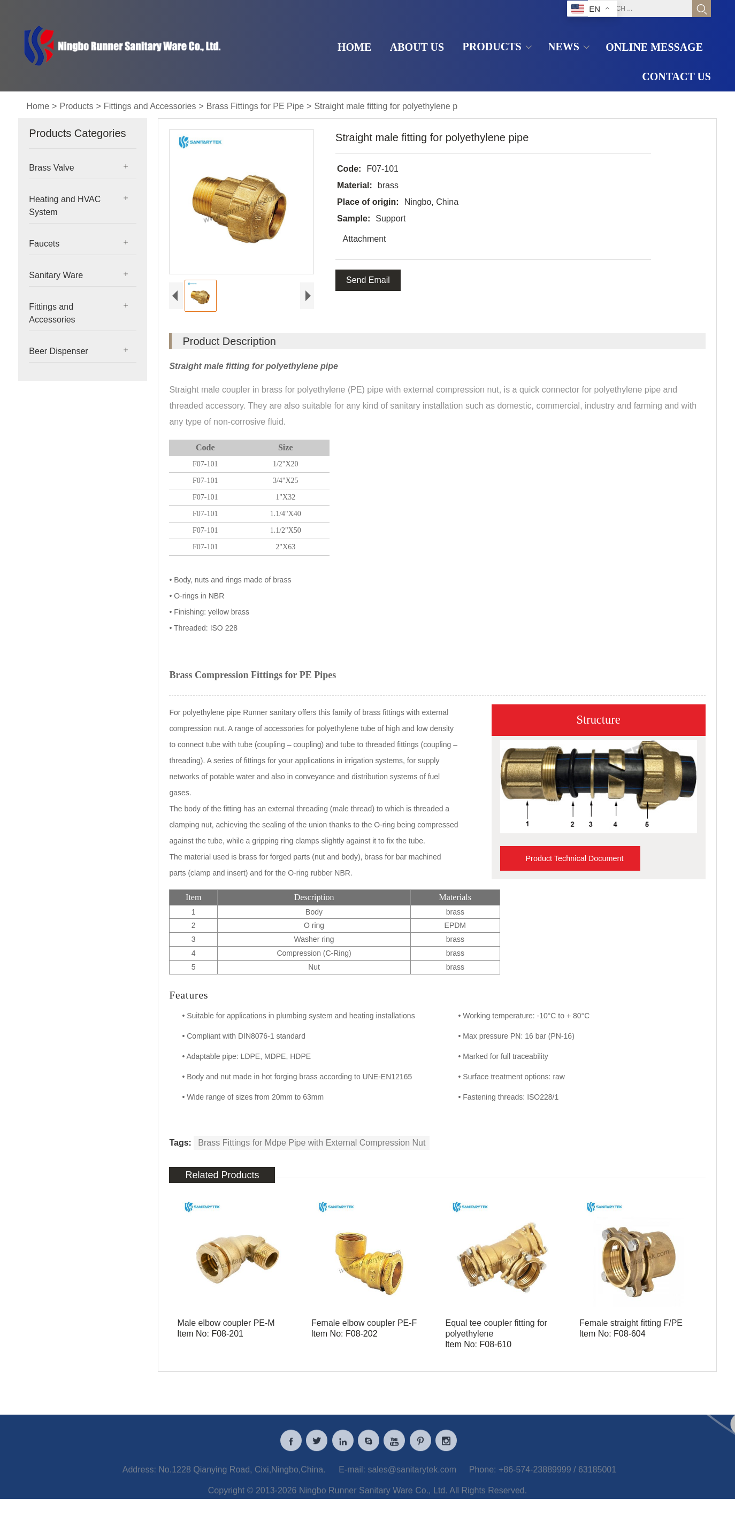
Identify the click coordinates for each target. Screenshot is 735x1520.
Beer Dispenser (58, 351)
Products (76, 106)
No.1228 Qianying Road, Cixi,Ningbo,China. (241, 1476)
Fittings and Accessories (150, 106)
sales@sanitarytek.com (412, 1476)
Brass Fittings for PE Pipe (255, 106)
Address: (139, 1476)
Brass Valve (51, 167)
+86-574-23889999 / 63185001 (557, 1476)
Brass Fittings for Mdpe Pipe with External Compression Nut (311, 1142)
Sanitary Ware (56, 275)
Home (37, 106)
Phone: (482, 1476)
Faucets (44, 243)
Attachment (363, 238)
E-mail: (352, 1476)
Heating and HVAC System (65, 206)
